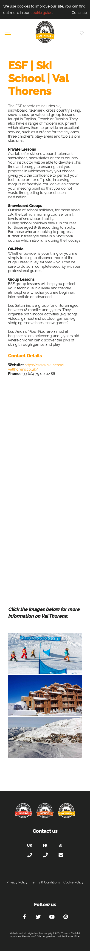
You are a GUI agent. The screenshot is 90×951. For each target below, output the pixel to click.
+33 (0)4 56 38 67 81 (45, 855)
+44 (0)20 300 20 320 (29, 855)
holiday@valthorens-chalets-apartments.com (61, 855)
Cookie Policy (73, 882)
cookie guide (41, 12)
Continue (79, 12)
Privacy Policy (17, 882)
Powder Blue (72, 936)
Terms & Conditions (45, 882)
